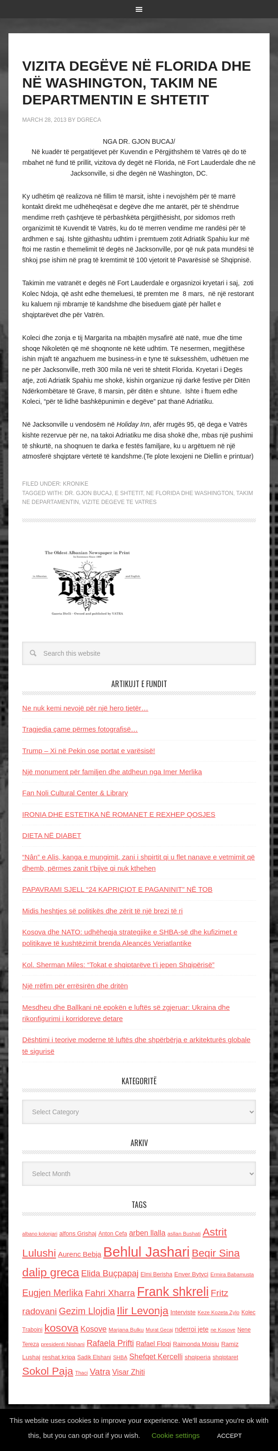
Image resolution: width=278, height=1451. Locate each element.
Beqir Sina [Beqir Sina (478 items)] (215, 1253)
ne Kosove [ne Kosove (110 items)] (222, 1330)
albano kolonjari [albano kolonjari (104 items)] (39, 1233)
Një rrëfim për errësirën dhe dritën (75, 986)
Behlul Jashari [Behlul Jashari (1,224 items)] (146, 1251)
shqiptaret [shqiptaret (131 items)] (225, 1357)
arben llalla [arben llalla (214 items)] (147, 1233)
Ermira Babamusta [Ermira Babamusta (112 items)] (232, 1274)
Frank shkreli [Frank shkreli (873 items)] (173, 1292)
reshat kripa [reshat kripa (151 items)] (58, 1357)
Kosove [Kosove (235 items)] (93, 1329)
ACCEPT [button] (229, 1435)
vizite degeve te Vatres (119, 502)
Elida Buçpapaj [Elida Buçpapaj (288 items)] (110, 1273)
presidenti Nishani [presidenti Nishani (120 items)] (63, 1344)
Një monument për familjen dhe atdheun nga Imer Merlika (112, 772)
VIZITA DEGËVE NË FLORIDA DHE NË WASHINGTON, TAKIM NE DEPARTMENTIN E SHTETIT (136, 82)
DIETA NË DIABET (51, 835)
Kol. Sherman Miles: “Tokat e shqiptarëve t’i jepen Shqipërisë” (118, 965)
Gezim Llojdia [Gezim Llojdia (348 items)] (87, 1311)
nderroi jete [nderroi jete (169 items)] (192, 1329)
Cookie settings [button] (176, 1435)
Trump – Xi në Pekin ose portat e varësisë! (88, 751)
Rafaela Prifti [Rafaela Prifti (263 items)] (110, 1343)
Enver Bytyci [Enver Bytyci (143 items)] (191, 1274)
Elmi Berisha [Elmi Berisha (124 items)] (156, 1274)
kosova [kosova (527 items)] (61, 1328)
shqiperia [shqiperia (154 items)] (197, 1357)
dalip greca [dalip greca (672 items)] (50, 1272)
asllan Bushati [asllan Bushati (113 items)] (184, 1233)
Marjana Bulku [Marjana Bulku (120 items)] (126, 1329)
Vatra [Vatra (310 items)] (100, 1372)
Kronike (75, 484)
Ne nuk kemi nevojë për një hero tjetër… (85, 708)
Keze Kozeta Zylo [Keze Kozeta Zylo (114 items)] (218, 1312)
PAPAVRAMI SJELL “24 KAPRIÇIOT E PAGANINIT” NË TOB (117, 889)
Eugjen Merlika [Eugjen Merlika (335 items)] (52, 1293)
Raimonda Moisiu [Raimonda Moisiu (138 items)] (196, 1343)
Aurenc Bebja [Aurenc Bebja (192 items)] (79, 1254)
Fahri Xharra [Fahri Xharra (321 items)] (110, 1293)
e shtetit (129, 493)
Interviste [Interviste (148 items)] (183, 1312)
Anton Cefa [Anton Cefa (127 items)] (112, 1233)
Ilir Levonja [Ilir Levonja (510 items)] (143, 1310)
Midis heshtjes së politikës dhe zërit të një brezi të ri (102, 911)
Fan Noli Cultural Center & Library (75, 793)
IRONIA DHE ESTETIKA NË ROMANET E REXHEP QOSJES (118, 814)
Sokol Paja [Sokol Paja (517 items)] (47, 1371)
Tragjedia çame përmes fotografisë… (80, 729)
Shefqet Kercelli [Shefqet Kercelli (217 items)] (156, 1356)
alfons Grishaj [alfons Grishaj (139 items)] (77, 1233)
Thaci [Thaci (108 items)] (81, 1373)
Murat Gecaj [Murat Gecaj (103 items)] (159, 1330)
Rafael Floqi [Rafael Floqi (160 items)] (153, 1343)
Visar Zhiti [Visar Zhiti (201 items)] (128, 1372)
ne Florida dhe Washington (189, 493)
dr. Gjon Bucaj (88, 493)
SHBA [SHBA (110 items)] (120, 1357)
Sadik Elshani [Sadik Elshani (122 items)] (94, 1357)
